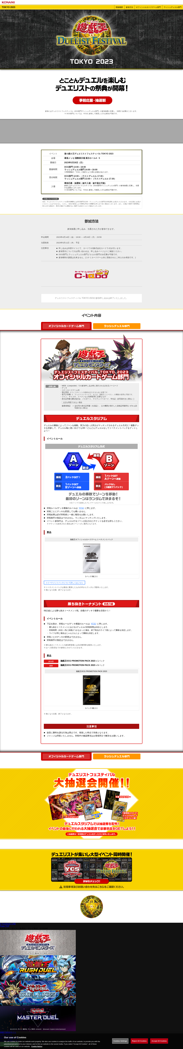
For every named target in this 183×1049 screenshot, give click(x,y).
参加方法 (129, 7)
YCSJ (81, 508)
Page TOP (4, 926)
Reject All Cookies (139, 1042)
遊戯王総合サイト (8, 1032)
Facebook (6, 924)
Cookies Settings (120, 1042)
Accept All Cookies (159, 1042)
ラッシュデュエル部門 (172, 7)
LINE (13, 924)
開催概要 (119, 7)
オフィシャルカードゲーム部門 (148, 7)
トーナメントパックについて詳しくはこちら (65, 583)
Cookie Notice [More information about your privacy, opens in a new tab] (36, 1048)
